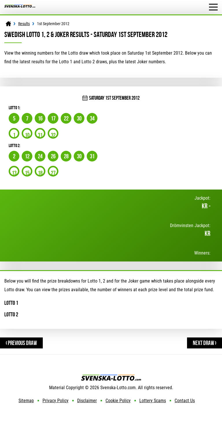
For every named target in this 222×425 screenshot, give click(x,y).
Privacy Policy (55, 400)
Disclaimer (87, 400)
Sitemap (26, 400)
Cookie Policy (118, 400)
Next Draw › (204, 342)
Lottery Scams (152, 400)
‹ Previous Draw (21, 342)
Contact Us (185, 400)
